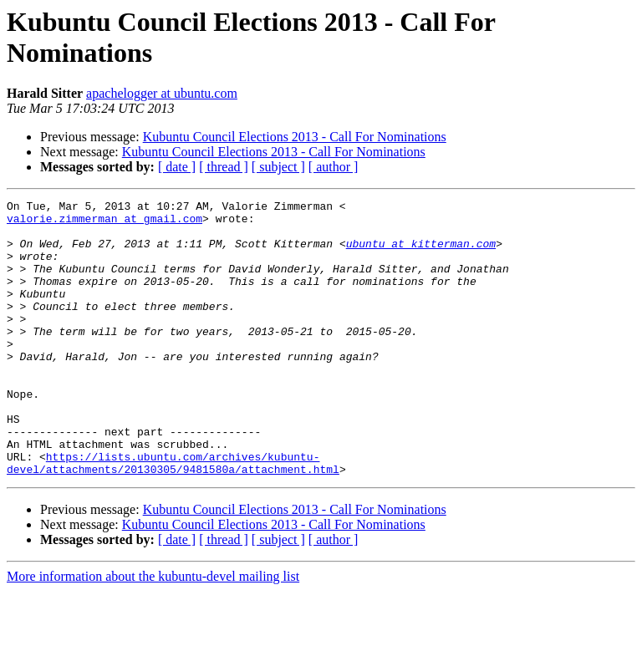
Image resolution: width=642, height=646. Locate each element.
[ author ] (333, 167)
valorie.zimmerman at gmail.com (104, 223)
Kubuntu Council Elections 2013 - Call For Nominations (294, 137)
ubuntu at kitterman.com (421, 253)
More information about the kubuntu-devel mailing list (153, 631)
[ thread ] (223, 167)
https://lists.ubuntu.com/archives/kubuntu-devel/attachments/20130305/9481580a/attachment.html (173, 516)
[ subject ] (278, 167)
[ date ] (177, 167)
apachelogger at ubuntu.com (161, 93)
